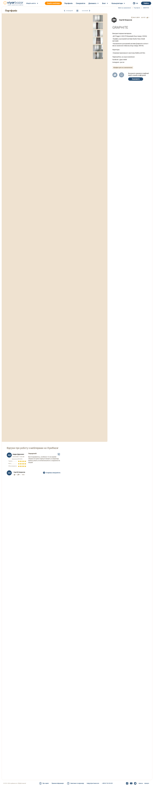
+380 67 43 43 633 (107, 783)
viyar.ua (141, 783)
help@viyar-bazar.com (93, 783)
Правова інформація (58, 783)
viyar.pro (146, 783)
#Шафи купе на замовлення (122, 67)
